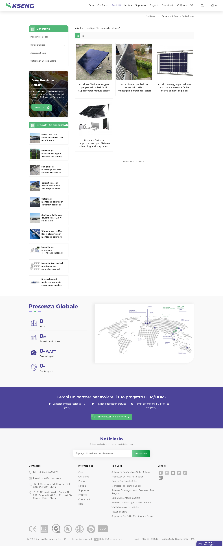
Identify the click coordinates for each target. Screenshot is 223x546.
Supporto (140, 5)
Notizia (128, 5)
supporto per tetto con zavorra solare (132, 516)
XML (192, 539)
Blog (80, 504)
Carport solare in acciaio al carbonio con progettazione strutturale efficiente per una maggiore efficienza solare (52, 186)
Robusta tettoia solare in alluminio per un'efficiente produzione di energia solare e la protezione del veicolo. (52, 138)
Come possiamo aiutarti (42, 82)
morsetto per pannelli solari (126, 485)
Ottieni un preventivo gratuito (110, 417)
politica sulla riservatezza (174, 539)
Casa (91, 5)
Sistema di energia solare (43, 61)
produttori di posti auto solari (127, 476)
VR (192, 5)
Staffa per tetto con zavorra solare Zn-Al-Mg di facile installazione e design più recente (52, 218)
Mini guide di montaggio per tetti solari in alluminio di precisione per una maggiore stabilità (51, 170)
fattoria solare (119, 511)
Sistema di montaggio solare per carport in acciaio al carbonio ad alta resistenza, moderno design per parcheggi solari (52, 202)
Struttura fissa (38, 45)
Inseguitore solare (39, 37)
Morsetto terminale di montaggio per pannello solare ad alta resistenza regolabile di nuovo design (52, 266)
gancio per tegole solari (124, 481)
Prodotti (116, 5)
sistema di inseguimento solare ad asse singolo (133, 492)
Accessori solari (38, 53)
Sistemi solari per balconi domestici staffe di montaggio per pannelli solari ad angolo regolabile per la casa (134, 87)
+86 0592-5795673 (48, 472)
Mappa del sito (150, 539)
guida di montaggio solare (126, 498)
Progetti (153, 5)
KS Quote (182, 5)
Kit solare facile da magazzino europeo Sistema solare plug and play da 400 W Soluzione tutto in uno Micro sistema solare (94, 143)
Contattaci (167, 5)
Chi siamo (102, 5)
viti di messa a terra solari (125, 507)
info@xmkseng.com (52, 478)
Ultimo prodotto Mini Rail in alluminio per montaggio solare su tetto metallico (52, 234)
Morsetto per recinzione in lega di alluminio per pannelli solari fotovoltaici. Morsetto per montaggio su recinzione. (52, 153)
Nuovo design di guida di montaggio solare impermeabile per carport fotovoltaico (52, 282)
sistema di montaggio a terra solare (131, 502)
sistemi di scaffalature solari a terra (131, 472)
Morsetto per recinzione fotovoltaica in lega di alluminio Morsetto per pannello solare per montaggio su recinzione (52, 250)
